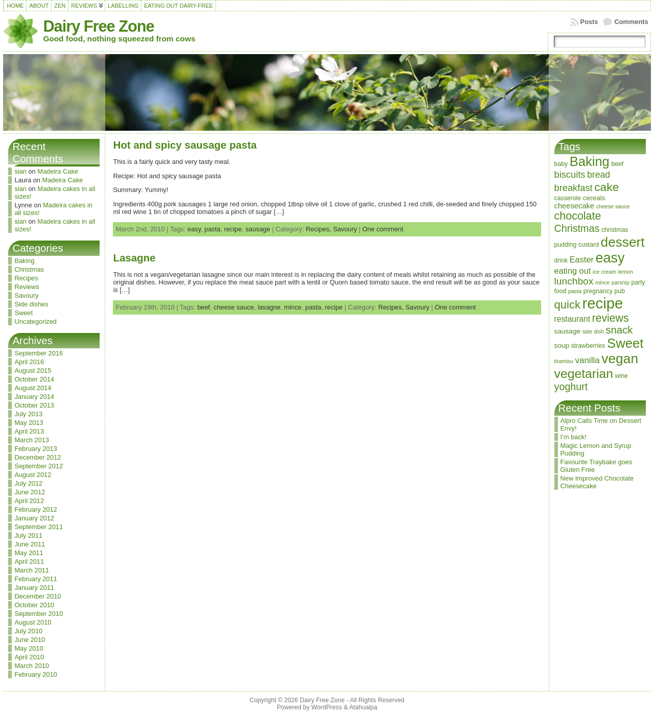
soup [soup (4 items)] (562, 345)
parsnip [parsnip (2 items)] (620, 282)
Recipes (26, 278)
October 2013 (34, 405)
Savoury (26, 295)
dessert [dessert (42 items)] (623, 242)
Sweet (23, 313)
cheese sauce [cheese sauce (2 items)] (613, 206)
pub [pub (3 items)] (619, 291)
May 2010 (28, 648)
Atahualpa (363, 707)
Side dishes (31, 304)
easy (194, 229)
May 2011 (28, 553)
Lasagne (134, 258)
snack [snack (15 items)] (619, 330)
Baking (24, 261)
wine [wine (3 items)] (621, 375)
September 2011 (38, 527)
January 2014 (34, 396)
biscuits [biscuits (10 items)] (570, 174)
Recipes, (319, 229)
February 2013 (35, 448)
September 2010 (38, 613)
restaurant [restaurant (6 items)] (572, 319)
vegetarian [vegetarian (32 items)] (583, 373)
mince (292, 307)
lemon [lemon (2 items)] (625, 272)
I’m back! (573, 437)
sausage (257, 229)
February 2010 (35, 674)
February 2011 (35, 579)
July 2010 (28, 631)
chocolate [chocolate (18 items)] (577, 216)
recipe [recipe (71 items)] (602, 303)
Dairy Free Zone (98, 26)
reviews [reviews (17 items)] (610, 318)
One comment (382, 229)
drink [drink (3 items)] (561, 260)
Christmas (29, 269)
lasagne (269, 307)
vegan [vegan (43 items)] (619, 358)
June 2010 (29, 639)
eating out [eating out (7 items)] (572, 270)
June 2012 (29, 492)
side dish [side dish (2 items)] (593, 331)
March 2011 (31, 570)
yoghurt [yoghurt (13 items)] (571, 386)
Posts (589, 22)
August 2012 (32, 475)
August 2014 (32, 388)
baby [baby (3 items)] (561, 164)
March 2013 (31, 440)
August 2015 (32, 370)
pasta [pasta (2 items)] (574, 291)
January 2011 (34, 587)
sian (20, 171)
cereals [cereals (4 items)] (594, 198)
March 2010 (31, 666)
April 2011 (29, 561)
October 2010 (34, 605)
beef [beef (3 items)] (617, 164)
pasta (212, 229)
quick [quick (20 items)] (567, 304)
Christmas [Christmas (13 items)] (577, 228)
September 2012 (38, 466)
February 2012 (35, 509)
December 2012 (37, 457)
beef (203, 307)
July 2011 (28, 535)
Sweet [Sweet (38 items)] (625, 343)
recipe (233, 229)
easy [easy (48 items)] (609, 258)
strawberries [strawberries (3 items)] (588, 345)
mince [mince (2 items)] (602, 282)
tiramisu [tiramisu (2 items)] (563, 361)
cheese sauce (234, 307)
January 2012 (34, 518)
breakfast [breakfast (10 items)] (573, 187)
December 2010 (37, 596)
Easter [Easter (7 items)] (582, 259)
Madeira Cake (57, 171)
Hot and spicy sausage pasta (184, 145)
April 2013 (29, 431)
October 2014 (34, 379)
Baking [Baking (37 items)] (590, 161)
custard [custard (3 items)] (588, 244)
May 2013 (28, 422)
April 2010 (29, 657)
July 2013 (28, 414)
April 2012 (29, 501)
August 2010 (32, 622)
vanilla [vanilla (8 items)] (587, 360)
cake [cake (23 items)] (606, 187)
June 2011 (29, 544)
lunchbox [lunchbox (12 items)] (574, 281)
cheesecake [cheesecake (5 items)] (574, 206)
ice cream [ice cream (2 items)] (604, 272)
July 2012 (28, 483)
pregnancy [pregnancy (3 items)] (598, 291)
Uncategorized (35, 321)
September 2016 (38, 353)
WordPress (326, 707)
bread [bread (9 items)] (598, 175)
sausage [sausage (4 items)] (567, 331)
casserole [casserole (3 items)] (567, 198)
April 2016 (29, 362)
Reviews (26, 287)
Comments (631, 22)
